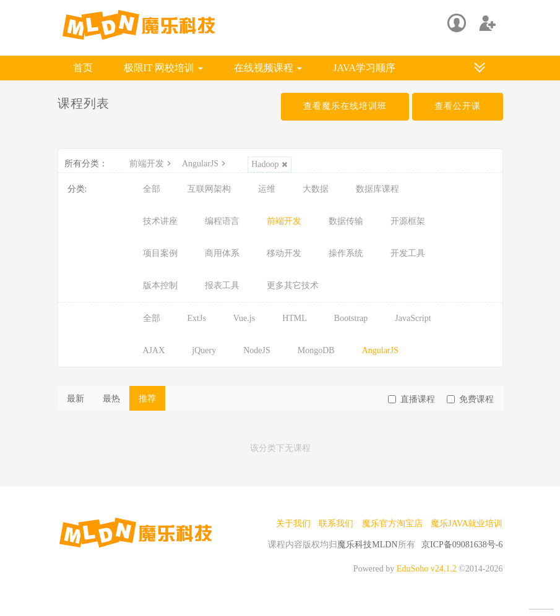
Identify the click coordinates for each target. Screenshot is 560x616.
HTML (294, 318)
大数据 (316, 189)
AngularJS (205, 163)
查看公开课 (457, 106)
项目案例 (160, 253)
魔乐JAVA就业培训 (466, 523)
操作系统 (346, 253)
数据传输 (346, 221)
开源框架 (407, 221)
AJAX (154, 350)
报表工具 (222, 285)
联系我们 (336, 523)
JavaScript (413, 318)
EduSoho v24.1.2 (427, 568)
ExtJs (196, 318)
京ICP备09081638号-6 (461, 544)
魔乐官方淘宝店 (392, 523)
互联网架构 (209, 189)
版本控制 (160, 285)
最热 (111, 398)
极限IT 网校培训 (164, 67)
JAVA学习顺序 (364, 67)
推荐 (147, 398)
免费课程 (470, 399)
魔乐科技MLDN (367, 544)
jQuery (204, 350)
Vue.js (244, 318)
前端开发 (151, 163)
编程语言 (222, 221)
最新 (75, 398)
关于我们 (293, 523)
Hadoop (269, 164)
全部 (151, 189)
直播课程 (411, 399)
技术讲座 (160, 221)
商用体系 (222, 253)
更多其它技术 (293, 285)
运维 (266, 189)
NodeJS (256, 350)
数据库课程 (377, 189)
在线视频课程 (268, 67)
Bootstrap (351, 318)
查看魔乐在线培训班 (345, 106)
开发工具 (407, 253)
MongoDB (316, 350)
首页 (83, 67)
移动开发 (284, 253)
